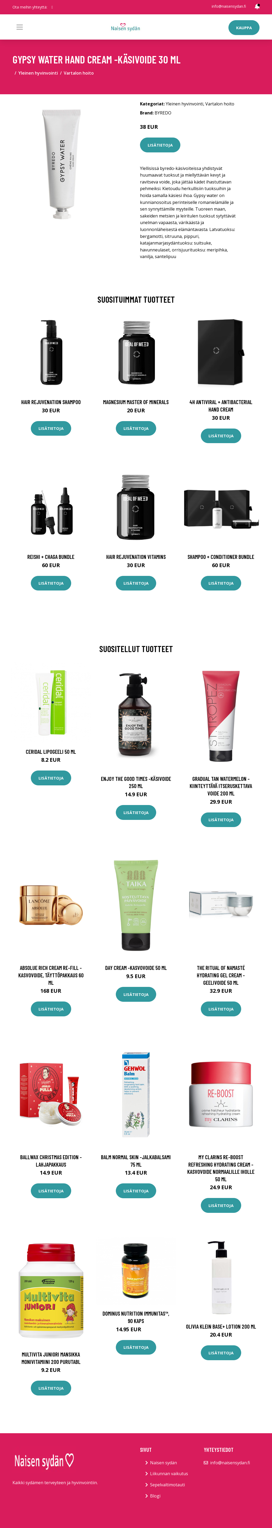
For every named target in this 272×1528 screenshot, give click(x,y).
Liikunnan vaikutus (169, 1473)
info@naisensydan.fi (229, 6)
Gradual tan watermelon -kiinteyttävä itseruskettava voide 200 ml (221, 786)
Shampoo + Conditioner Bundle (221, 556)
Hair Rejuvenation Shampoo (51, 402)
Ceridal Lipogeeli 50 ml (51, 751)
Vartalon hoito (79, 73)
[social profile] (52, 7)
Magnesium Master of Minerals (136, 402)
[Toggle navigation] (19, 27)
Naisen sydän (163, 1463)
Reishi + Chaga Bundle (50, 556)
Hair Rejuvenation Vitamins (136, 556)
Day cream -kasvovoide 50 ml (136, 967)
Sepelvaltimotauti (167, 1485)
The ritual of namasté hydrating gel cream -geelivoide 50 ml (221, 975)
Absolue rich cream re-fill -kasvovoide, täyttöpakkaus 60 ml (51, 975)
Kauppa (244, 27)
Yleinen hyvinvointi (38, 73)
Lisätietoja (160, 145)
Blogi (155, 1496)
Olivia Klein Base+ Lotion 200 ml (221, 1326)
